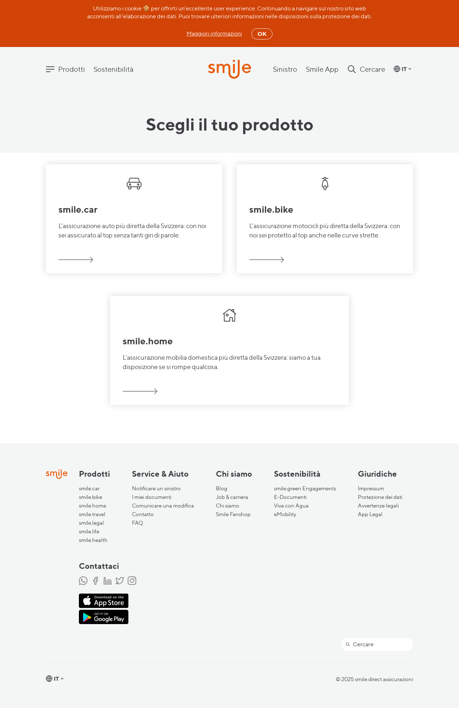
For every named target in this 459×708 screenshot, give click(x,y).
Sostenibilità (113, 69)
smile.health (93, 540)
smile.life (89, 531)
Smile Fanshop (233, 514)
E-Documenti (290, 497)
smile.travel (92, 514)
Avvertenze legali (378, 505)
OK (261, 33)
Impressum (371, 488)
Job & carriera (232, 497)
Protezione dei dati (380, 497)
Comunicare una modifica (163, 505)
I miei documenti (151, 497)
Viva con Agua (291, 505)
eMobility (285, 514)
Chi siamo (227, 505)
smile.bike (90, 497)
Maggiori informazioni (214, 33)
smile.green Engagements (305, 488)
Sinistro (285, 69)
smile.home (92, 505)
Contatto (143, 514)
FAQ (137, 523)
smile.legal (91, 523)
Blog (221, 488)
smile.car (89, 488)
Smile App (322, 69)
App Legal (370, 514)
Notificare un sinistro (156, 488)
